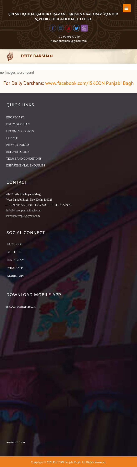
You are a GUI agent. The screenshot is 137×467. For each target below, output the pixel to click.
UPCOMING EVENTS (20, 131)
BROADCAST (15, 117)
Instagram (15, 260)
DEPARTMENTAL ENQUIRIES (25, 165)
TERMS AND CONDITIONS (23, 158)
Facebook (15, 244)
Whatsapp (15, 268)
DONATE (12, 138)
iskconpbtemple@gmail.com (68, 41)
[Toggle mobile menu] (127, 8)
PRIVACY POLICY (18, 145)
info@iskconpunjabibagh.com (23, 210)
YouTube (14, 252)
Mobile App (15, 275)
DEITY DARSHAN (18, 124)
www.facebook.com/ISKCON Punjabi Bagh (89, 83)
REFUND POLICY (17, 151)
